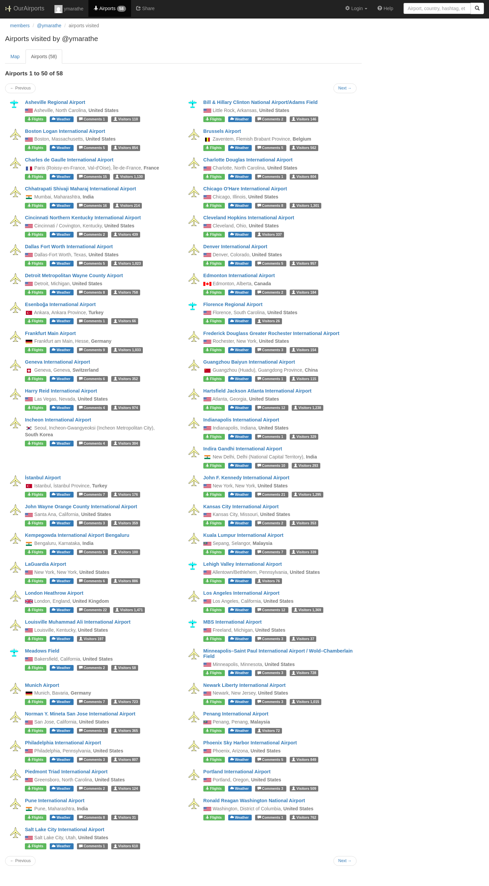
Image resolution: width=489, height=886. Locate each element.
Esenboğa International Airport (60, 304)
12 (271, 408)
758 (126, 292)
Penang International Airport (236, 713)
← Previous (20, 88)
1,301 (305, 206)
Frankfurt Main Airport (50, 333)
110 (126, 119)
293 (306, 466)
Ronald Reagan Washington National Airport (254, 800)
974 (126, 408)
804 (304, 177)
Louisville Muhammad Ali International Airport (77, 622)
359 (126, 523)
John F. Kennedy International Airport (246, 477)
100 (126, 552)
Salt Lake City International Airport (64, 829)
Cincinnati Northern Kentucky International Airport (83, 217)
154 (304, 350)
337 (269, 234)
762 (304, 817)
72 (268, 731)
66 (125, 321)
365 (126, 731)
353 (304, 523)
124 (126, 788)
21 (271, 494)
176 (126, 494)
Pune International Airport (54, 800)
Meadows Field (42, 651)
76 (268, 581)
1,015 (305, 702)
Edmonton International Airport (239, 275)
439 (126, 234)
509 (304, 788)
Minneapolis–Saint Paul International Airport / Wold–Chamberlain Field (278, 653)
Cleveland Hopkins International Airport (248, 217)
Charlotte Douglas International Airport (248, 159)
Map (14, 56)
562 (304, 148)
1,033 (127, 350)
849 (304, 760)
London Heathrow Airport (54, 593)
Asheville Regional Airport (55, 102)
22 (93, 610)
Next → (345, 88)
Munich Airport (42, 685)
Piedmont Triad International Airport (66, 771)
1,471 (128, 610)
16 (93, 206)
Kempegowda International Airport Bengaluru (77, 535)
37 (303, 639)
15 (93, 177)
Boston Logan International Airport (65, 131)
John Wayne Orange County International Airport (81, 506)
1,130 (128, 177)
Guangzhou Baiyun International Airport (249, 362)
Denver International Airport (235, 246)
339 (304, 552)
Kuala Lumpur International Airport (243, 535)
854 (126, 148)
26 (268, 321)
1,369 (307, 610)
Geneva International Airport (57, 362)
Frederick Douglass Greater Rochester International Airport (271, 333)
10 (271, 466)
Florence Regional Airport (232, 304)
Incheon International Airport (58, 419)
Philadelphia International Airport (63, 742)
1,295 (307, 494)
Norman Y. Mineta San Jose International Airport (80, 713)
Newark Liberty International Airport (244, 685)
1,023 (127, 263)
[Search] (477, 8)
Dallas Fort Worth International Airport (69, 246)
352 (126, 379)
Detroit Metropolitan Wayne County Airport (74, 275)
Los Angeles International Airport (241, 593)
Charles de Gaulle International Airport (69, 159)
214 (127, 206)
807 (126, 760)
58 (125, 668)
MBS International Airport (232, 622)
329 (304, 437)
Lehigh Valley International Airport (242, 564)
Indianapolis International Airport (241, 419)
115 (304, 379)
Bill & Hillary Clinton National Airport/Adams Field (260, 102)
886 (126, 581)
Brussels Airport (222, 131)
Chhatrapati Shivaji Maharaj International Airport (80, 188)
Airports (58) (44, 56)
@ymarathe (49, 25)
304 (126, 443)
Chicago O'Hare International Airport (245, 188)
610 (126, 846)
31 (125, 817)
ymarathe (68, 9)
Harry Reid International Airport (61, 391)
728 (304, 673)
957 (304, 263)
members (20, 25)
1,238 (307, 408)
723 (126, 702)
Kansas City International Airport (241, 506)
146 (304, 119)
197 (91, 639)
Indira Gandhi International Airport (242, 448)
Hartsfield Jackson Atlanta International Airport (257, 391)
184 (304, 292)
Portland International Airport (237, 771)
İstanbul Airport (43, 477)
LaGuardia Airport (45, 564)
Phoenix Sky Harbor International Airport (250, 742)
